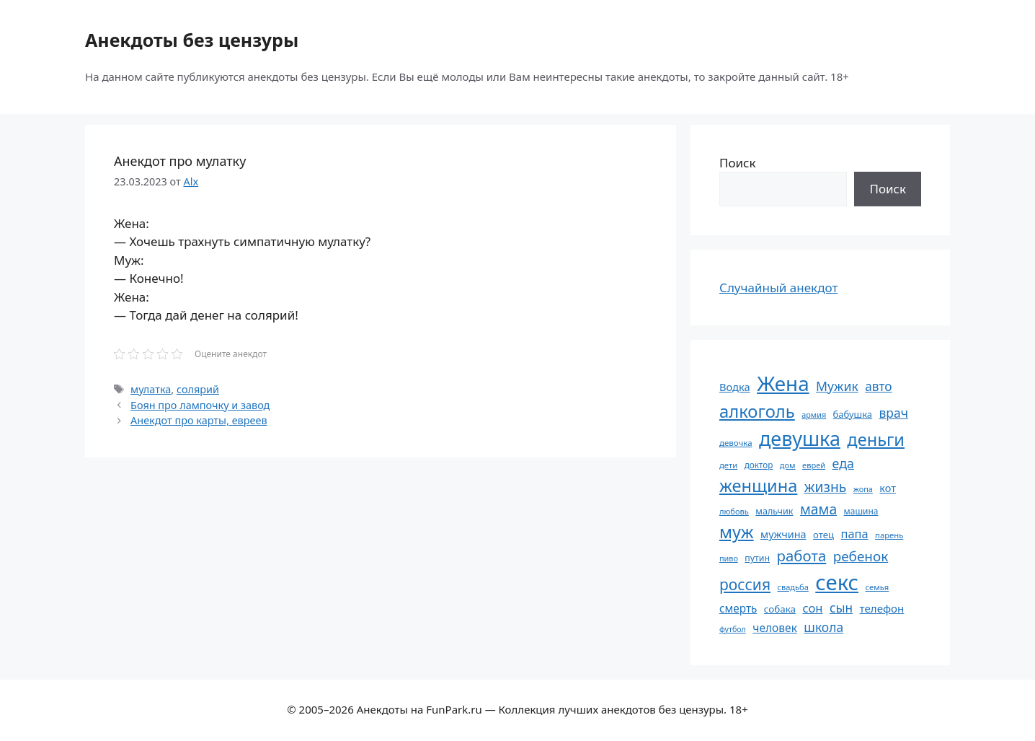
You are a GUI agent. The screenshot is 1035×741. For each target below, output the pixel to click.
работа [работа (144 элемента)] (802, 555)
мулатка (150, 389)
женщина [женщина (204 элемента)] (758, 485)
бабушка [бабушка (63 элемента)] (852, 414)
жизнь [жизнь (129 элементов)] (825, 486)
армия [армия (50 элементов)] (813, 414)
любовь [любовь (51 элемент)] (734, 511)
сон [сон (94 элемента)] (812, 608)
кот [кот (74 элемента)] (887, 488)
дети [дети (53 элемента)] (728, 465)
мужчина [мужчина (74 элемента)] (783, 534)
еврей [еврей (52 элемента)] (813, 465)
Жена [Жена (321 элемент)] (783, 383)
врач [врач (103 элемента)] (893, 412)
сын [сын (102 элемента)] (841, 608)
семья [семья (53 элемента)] (877, 587)
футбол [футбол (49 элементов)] (732, 629)
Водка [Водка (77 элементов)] (734, 387)
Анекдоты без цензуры (191, 39)
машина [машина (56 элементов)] (861, 511)
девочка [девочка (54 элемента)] (735, 442)
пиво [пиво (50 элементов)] (728, 558)
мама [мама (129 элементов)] (818, 509)
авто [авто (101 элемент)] (878, 386)
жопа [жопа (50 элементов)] (863, 488)
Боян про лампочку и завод (200, 405)
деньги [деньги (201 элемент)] (876, 439)
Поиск (737, 162)
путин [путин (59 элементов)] (757, 558)
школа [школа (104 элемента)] (823, 627)
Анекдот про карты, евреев (198, 420)
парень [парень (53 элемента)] (889, 535)
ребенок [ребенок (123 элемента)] (861, 556)
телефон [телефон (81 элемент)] (882, 608)
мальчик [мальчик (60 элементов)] (774, 511)
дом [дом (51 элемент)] (788, 465)
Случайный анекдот (778, 287)
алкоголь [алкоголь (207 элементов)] (757, 411)
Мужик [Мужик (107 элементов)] (837, 386)
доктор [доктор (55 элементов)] (759, 464)
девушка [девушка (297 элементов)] (799, 438)
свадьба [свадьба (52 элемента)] (792, 587)
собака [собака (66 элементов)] (780, 608)
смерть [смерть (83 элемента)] (738, 608)
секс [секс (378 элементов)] (836, 582)
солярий (198, 389)
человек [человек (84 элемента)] (774, 628)
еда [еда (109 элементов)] (843, 463)
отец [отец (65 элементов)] (823, 534)
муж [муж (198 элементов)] (736, 531)
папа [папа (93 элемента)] (855, 533)
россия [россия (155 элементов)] (744, 584)
